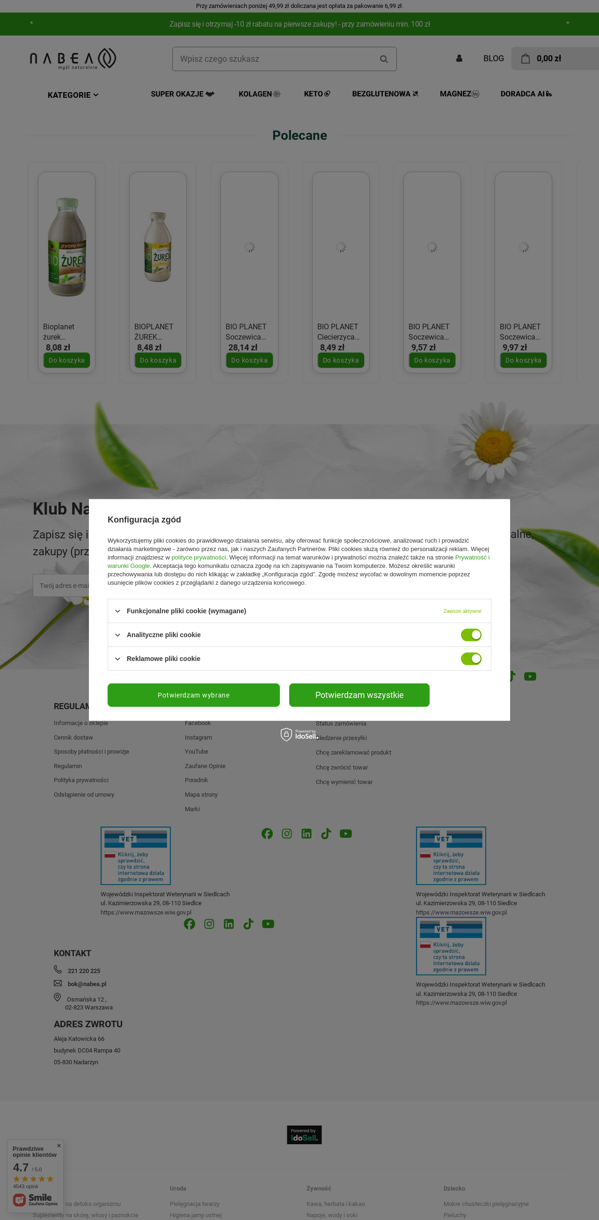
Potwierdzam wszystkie (359, 695)
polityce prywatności (199, 557)
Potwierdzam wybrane (193, 695)
